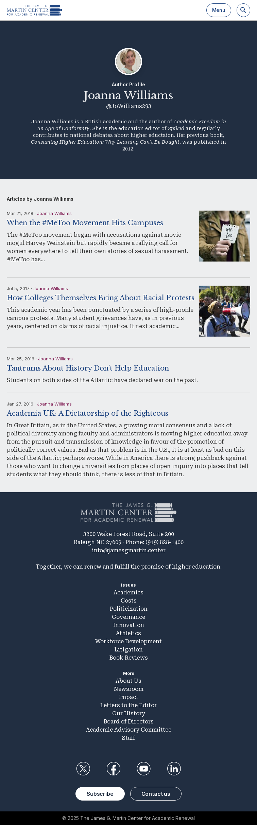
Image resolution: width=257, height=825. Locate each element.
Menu (218, 10)
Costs (129, 600)
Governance (128, 617)
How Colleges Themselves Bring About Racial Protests (100, 298)
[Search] (243, 10)
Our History (128, 713)
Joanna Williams (54, 213)
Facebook (113, 768)
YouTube (143, 768)
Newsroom (128, 689)
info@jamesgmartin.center (129, 550)
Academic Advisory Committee (128, 730)
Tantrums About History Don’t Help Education (88, 368)
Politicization (129, 609)
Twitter (82, 768)
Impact (128, 697)
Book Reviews (128, 657)
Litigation (129, 649)
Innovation (128, 625)
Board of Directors (129, 721)
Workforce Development (128, 641)
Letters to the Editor (128, 705)
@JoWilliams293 (128, 106)
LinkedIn (174, 768)
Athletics (128, 633)
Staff (128, 738)
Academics (128, 592)
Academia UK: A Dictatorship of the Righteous (87, 413)
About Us (128, 681)
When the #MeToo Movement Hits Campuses (85, 223)
